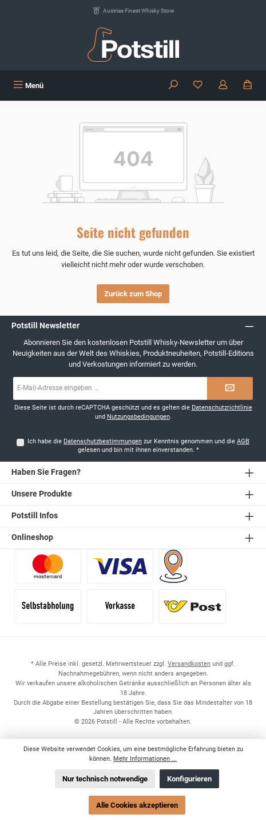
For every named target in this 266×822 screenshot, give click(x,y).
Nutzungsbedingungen (138, 416)
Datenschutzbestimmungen (102, 441)
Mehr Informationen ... (145, 759)
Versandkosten (189, 664)
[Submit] (230, 388)
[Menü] (28, 85)
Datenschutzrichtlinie (222, 407)
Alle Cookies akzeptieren (137, 805)
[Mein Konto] (223, 85)
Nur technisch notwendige (105, 779)
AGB (243, 441)
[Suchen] (173, 85)
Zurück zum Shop (133, 293)
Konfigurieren (189, 779)
